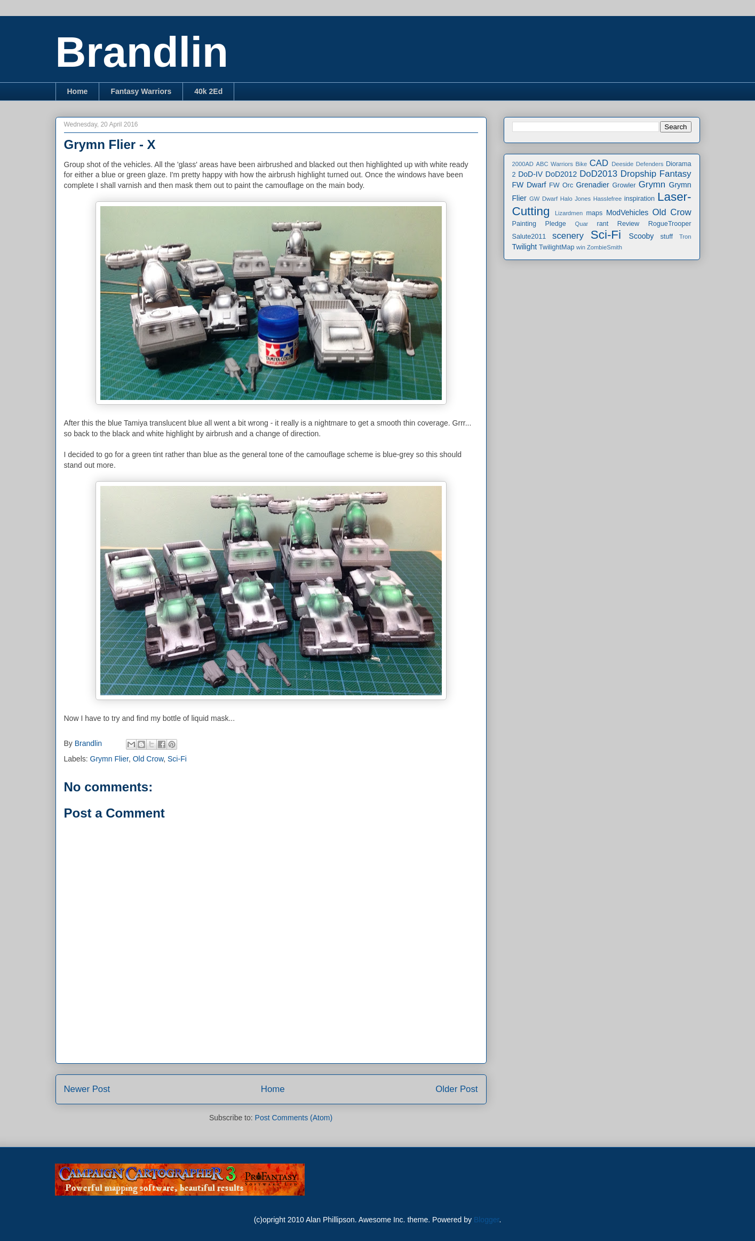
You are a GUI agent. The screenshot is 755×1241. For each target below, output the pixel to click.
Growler (623, 185)
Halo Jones (575, 198)
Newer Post (87, 1089)
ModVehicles (627, 212)
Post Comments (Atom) (293, 1117)
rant (603, 223)
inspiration (639, 198)
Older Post (456, 1089)
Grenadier (592, 184)
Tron (685, 236)
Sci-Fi (177, 759)
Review (628, 223)
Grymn (652, 184)
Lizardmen (569, 213)
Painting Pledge (539, 223)
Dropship (638, 174)
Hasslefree (607, 198)
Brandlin (141, 52)
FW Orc (561, 185)
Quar (581, 224)
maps (594, 213)
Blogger (486, 1219)
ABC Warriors (554, 164)
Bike (581, 164)
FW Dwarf (529, 184)
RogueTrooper (670, 223)
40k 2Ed (208, 91)
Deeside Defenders (637, 164)
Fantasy (675, 174)
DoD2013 (598, 174)
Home (77, 91)
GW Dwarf (543, 198)
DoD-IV (530, 174)
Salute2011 (529, 236)
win (580, 247)
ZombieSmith (604, 247)
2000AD (523, 164)
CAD (599, 163)
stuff (667, 236)
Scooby (641, 236)
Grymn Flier (109, 759)
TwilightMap (557, 247)
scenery (568, 236)
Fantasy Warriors (140, 91)
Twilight (524, 246)
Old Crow (148, 759)
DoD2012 (561, 174)
